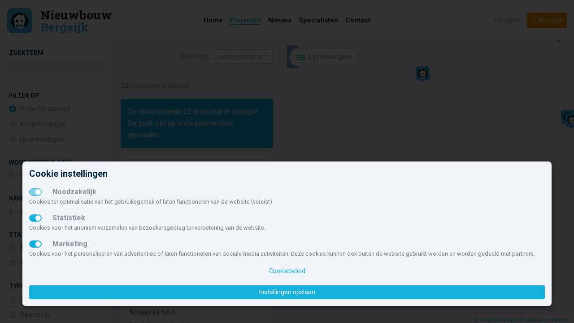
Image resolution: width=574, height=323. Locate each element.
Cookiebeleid (287, 271)
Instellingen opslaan (287, 292)
